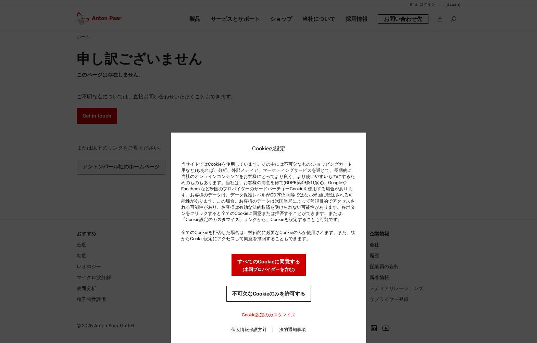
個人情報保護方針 (249, 329)
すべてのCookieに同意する (268, 266)
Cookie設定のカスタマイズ (269, 314)
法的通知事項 (292, 329)
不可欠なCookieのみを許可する (268, 294)
